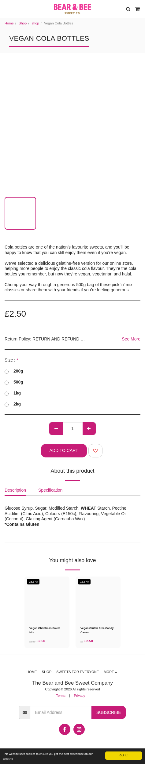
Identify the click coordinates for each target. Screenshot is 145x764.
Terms (60, 695)
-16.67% (84, 581)
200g (14, 371)
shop (35, 23)
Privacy (79, 695)
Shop (23, 23)
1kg (13, 393)
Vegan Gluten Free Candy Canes (96, 630)
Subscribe (108, 712)
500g (14, 382)
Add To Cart (64, 450)
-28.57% (33, 581)
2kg (13, 404)
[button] (7, 8)
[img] (46, 599)
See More (131, 339)
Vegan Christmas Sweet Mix (44, 630)
